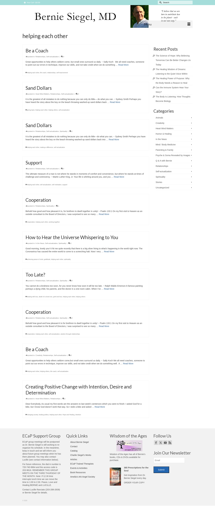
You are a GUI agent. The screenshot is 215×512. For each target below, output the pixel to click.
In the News (40, 243)
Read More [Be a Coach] (123, 65)
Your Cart (32, 2)
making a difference (46, 147)
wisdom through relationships (70, 334)
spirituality (67, 259)
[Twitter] (161, 442)
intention (78, 415)
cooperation (31, 222)
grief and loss (57, 297)
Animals (159, 117)
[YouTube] (165, 442)
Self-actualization (52, 57)
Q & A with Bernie (164, 161)
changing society (32, 415)
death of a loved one (45, 297)
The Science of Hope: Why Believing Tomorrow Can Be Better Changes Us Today (173, 60)
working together (54, 222)
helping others (53, 110)
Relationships (40, 57)
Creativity (39, 355)
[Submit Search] (160, 2)
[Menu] (167, 24)
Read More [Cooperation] (104, 214)
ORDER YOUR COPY (134, 482)
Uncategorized (162, 187)
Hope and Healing (69, 415)
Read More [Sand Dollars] (115, 102)
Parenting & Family (164, 150)
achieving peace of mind (35, 259)
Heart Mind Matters (43, 94)
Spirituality (63, 131)
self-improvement (62, 73)
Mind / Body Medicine (166, 144)
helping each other (33, 73)
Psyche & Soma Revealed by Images (173, 155)
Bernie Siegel (31, 492)
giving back (30, 110)
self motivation (57, 185)
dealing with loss (32, 297)
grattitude (47, 259)
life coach (43, 73)
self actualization (64, 110)
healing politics (44, 415)
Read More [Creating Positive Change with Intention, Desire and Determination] (100, 407)
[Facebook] (156, 442)
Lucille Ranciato (37, 489)
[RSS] (170, 442)
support (64, 185)
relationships (51, 73)
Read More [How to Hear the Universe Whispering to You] (109, 251)
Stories (159, 182)
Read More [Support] (119, 177)
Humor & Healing (164, 134)
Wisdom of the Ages (119, 454)
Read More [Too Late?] (109, 289)
